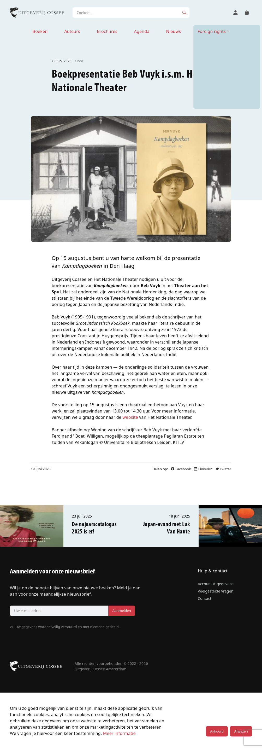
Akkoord (217, 731)
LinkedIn (203, 469)
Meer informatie (119, 733)
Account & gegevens (216, 583)
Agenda (141, 31)
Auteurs (72, 31)
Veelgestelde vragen (215, 591)
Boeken (40, 31)
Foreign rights (212, 31)
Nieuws (173, 31)
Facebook (181, 469)
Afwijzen (241, 731)
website (130, 417)
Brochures (107, 31)
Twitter (223, 469)
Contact (204, 598)
